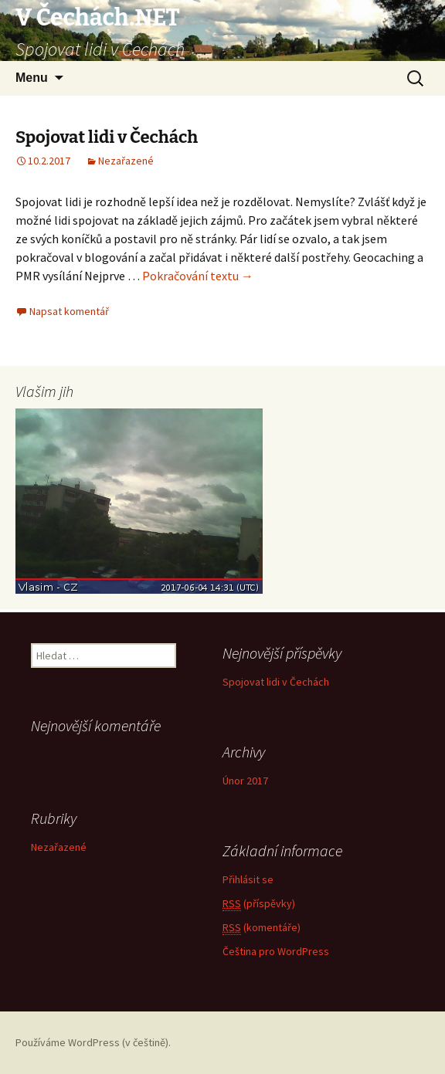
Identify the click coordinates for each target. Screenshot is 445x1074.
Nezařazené (126, 161)
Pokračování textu (197, 275)
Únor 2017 (245, 781)
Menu (31, 77)
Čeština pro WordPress (275, 951)
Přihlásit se (247, 879)
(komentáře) (261, 927)
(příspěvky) (258, 903)
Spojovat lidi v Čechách (106, 137)
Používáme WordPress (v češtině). (93, 1042)
